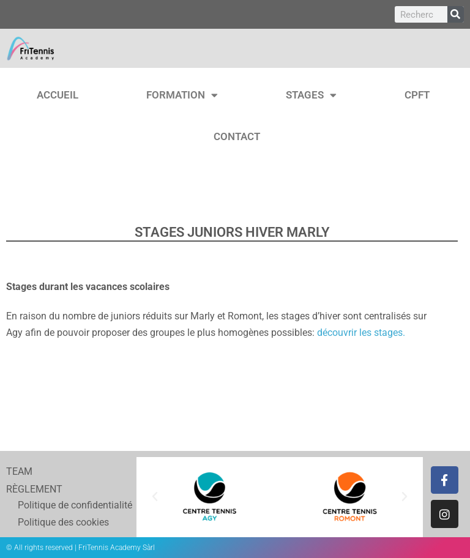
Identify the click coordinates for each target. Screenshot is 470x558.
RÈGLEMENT (34, 489)
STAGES (311, 95)
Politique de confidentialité (63, 505)
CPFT (417, 95)
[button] (155, 497)
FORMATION (182, 95)
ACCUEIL (57, 95)
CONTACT (237, 136)
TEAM (19, 471)
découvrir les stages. (361, 332)
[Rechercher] (455, 14)
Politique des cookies (51, 522)
